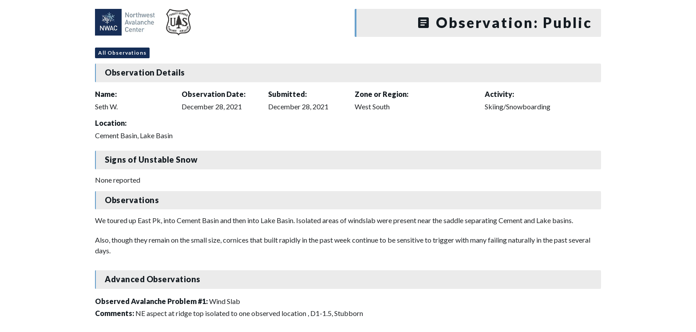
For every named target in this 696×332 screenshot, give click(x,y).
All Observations (122, 52)
